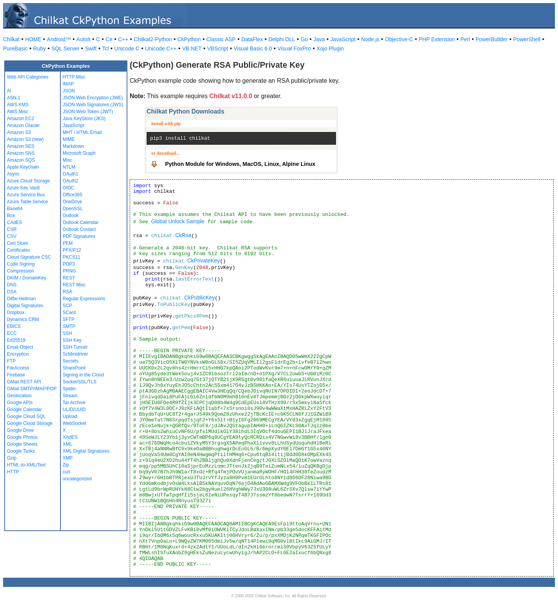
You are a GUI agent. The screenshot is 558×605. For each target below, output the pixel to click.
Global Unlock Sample (178, 221)
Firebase (16, 375)
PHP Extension (437, 39)
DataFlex (252, 39)
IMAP (68, 84)
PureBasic (15, 48)
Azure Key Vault (23, 188)
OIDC (68, 188)
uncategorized (77, 478)
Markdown (73, 146)
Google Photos (22, 437)
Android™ (59, 39)
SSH (67, 333)
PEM (68, 243)
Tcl (105, 48)
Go (304, 39)
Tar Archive (74, 402)
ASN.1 (13, 97)
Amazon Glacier (23, 125)
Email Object (20, 347)
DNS (12, 284)
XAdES (70, 437)
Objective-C (399, 39)
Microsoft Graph (79, 153)
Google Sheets (22, 444)
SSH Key (72, 340)
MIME (69, 139)
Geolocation (19, 395)
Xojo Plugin (330, 48)
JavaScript (343, 39)
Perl (465, 39)
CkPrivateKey (203, 260)
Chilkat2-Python (153, 39)
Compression (20, 271)
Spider (69, 388)
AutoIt (84, 39)
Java (319, 39)
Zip (66, 465)
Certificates (18, 250)
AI (9, 91)
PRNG (69, 271)
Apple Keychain (23, 167)
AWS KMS (17, 104)
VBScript (217, 48)
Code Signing (21, 264)
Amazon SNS (21, 153)
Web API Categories (27, 77)
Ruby (39, 48)
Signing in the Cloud (83, 375)
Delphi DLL (281, 39)
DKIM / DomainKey (26, 278)
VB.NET (192, 48)
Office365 (72, 194)
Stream (70, 395)
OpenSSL (73, 208)
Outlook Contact (79, 229)
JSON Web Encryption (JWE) (93, 97)
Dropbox (15, 312)
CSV (12, 236)
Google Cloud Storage (30, 423)
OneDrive (72, 201)
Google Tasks (21, 451)
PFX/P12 (72, 250)
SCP (67, 305)
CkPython (189, 39)
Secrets (71, 361)
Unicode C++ (161, 48)
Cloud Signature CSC (29, 257)
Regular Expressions (84, 298)
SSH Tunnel (75, 347)
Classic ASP (221, 39)
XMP (68, 458)
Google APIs (20, 402)
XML (67, 444)
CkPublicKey (199, 297)
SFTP (69, 319)
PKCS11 (71, 257)
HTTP (13, 472)
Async (13, 174)
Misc (67, 160)
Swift (91, 48)
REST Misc (74, 284)
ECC (12, 333)
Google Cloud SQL (26, 416)
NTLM (69, 167)
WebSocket (74, 423)
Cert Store (17, 243)
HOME (33, 39)
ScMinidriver (75, 354)
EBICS (14, 326)
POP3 (69, 264)
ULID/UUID (74, 409)
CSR (12, 229)
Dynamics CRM (23, 319)
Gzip (12, 458)
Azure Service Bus (26, 194)
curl (66, 472)
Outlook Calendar (81, 222)
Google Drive (20, 430)
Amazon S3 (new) (25, 139)
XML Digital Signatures (86, 451)
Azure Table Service (27, 201)
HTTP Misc (74, 77)
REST (69, 278)
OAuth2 (71, 181)
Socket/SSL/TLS (80, 381)
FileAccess (18, 368)
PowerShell (527, 39)
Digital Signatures (25, 305)
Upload (70, 416)
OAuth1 (71, 174)
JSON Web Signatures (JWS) (93, 104)
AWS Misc (17, 111)
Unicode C (126, 48)
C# (108, 39)
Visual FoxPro (294, 48)
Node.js (370, 39)
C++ (123, 39)
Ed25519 (16, 340)
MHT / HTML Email (82, 132)
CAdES (14, 222)
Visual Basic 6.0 (253, 48)
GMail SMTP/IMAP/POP (32, 388)
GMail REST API (24, 381)
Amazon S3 (19, 132)
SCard (69, 312)
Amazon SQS (21, 160)
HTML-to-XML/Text (26, 465)
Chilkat (11, 39)
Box (11, 215)
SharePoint (74, 368)
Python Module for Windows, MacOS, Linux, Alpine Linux (240, 164)
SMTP (69, 326)
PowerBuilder (492, 39)
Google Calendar (24, 409)
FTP (11, 361)
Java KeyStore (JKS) (84, 118)
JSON (69, 91)
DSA (12, 291)
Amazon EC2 (20, 118)
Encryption (18, 354)
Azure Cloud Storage (28, 181)
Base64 (15, 208)
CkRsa (183, 235)
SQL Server (66, 48)
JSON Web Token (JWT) (88, 111)
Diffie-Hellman (21, 298)
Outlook (71, 215)
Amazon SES (20, 146)
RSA (67, 291)
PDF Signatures (79, 236)
